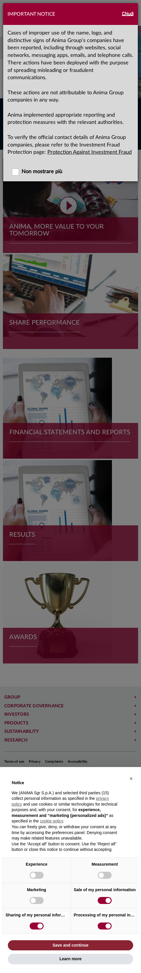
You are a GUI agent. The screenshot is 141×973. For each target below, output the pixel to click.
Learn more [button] (70, 958)
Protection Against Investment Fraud (89, 152)
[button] (131, 778)
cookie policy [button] (51, 821)
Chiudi (127, 14)
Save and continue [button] (71, 945)
